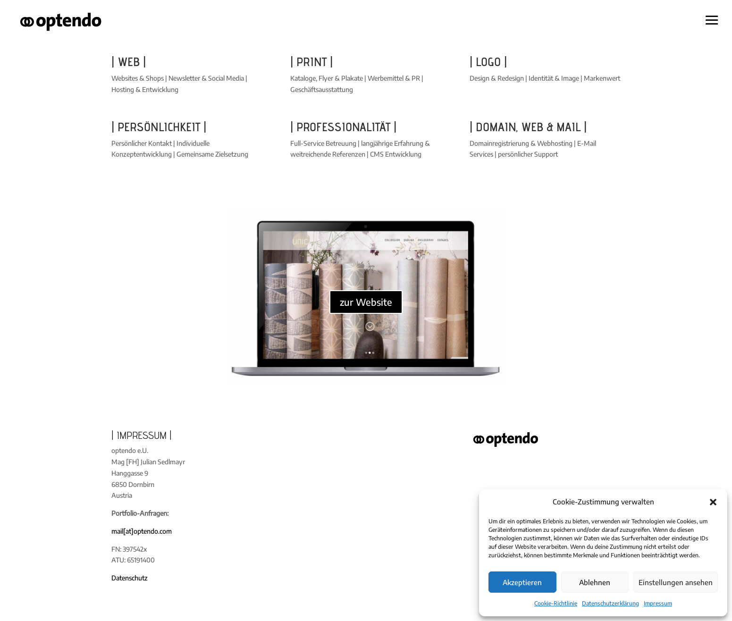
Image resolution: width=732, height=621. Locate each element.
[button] (713, 502)
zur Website (366, 302)
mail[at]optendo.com (141, 531)
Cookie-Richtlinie (555, 603)
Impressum (658, 603)
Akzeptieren (522, 582)
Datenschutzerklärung (610, 603)
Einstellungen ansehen (676, 582)
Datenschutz (129, 578)
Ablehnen (594, 582)
